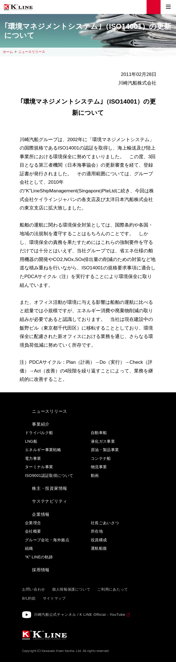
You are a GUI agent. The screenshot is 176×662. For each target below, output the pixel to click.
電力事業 (33, 458)
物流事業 (99, 467)
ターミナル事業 (39, 467)
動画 (95, 475)
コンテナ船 (101, 458)
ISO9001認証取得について (49, 475)
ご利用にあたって (112, 589)
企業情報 (41, 514)
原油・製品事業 (105, 449)
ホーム (8, 52)
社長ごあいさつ (105, 523)
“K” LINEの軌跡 (39, 557)
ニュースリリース (31, 52)
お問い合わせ (33, 589)
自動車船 (99, 432)
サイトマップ (54, 598)
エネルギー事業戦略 (43, 449)
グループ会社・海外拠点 (47, 540)
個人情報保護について (71, 589)
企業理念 (33, 523)
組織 (29, 548)
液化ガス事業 (103, 441)
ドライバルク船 (39, 432)
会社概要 (33, 531)
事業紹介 (41, 424)
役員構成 (99, 540)
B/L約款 (29, 598)
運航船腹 (99, 548)
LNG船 (31, 441)
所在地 (97, 531)
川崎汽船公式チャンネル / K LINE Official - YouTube (79, 614)
